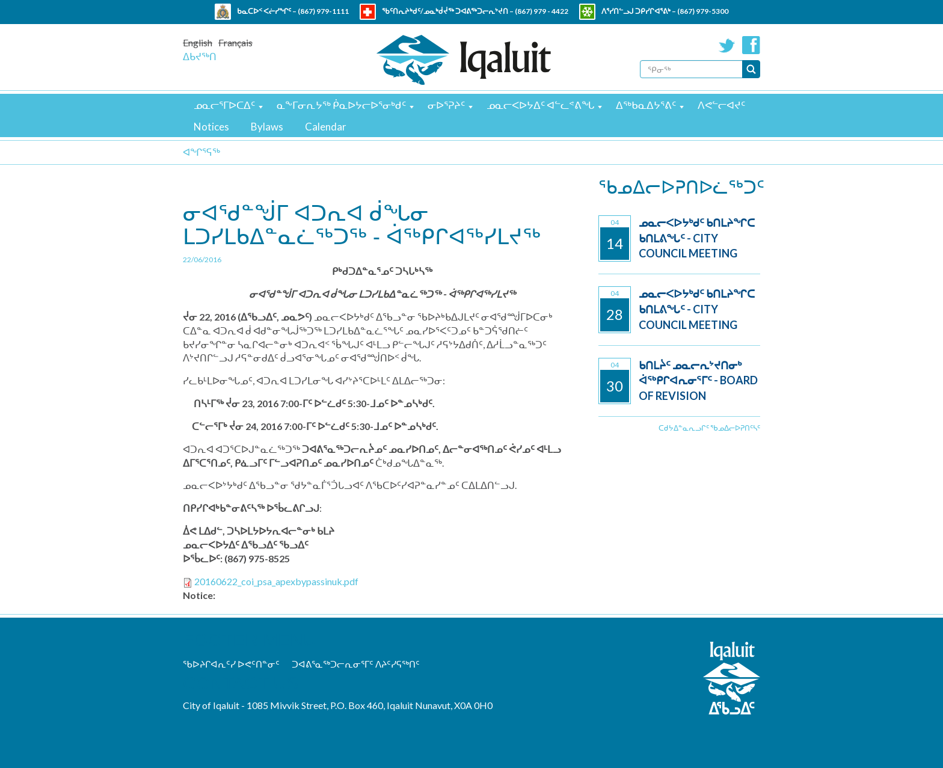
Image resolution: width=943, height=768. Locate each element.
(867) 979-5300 (702, 11)
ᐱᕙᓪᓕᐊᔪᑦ (721, 105)
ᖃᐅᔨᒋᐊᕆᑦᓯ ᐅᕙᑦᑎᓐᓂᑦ (231, 664)
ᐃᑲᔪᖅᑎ (200, 56)
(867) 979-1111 (323, 11)
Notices (211, 126)
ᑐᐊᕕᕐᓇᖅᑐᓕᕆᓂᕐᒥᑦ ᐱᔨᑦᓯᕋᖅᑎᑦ (356, 664)
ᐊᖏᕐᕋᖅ (201, 152)
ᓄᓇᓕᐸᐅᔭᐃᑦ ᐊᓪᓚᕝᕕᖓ (540, 105)
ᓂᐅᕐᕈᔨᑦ (446, 105)
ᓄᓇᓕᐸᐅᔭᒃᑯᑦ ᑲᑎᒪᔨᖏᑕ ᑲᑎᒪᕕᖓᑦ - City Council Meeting (697, 238)
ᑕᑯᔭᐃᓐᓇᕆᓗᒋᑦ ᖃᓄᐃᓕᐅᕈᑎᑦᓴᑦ (709, 427)
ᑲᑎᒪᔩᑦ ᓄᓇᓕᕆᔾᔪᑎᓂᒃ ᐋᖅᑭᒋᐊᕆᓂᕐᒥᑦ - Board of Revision (698, 380)
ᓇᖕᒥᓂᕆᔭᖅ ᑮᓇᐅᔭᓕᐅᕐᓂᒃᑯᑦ (341, 105)
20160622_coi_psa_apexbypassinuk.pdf (276, 581)
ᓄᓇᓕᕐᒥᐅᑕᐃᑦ (224, 105)
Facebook (751, 45)
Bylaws (267, 126)
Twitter (727, 45)
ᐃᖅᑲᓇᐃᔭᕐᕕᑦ (646, 105)
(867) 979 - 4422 (541, 11)
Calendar (325, 126)
